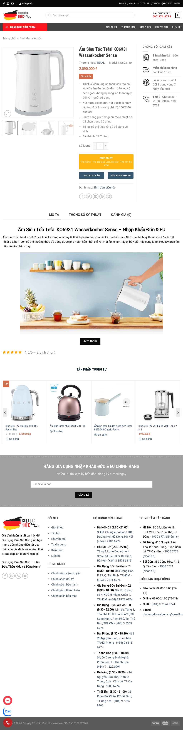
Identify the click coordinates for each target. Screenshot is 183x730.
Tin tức (55, 533)
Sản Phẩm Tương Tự (91, 369)
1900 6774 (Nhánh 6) (165, 536)
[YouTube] (12, 3)
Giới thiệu (57, 527)
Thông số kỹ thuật (85, 215)
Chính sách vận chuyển (66, 573)
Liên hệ (55, 555)
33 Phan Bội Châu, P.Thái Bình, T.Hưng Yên (114, 696)
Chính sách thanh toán (65, 590)
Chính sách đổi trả (62, 579)
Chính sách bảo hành (64, 584)
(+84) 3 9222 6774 (171, 3)
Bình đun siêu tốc (31, 38)
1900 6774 (113, 686)
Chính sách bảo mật (64, 595)
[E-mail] (8, 3)
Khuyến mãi (58, 538)
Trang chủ (9, 38)
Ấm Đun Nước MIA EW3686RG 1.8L (68, 426)
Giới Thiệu (111, 27)
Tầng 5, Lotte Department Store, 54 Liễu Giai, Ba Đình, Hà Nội (114, 556)
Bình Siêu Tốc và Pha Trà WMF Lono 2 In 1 (158, 427)
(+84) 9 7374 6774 (108, 580)
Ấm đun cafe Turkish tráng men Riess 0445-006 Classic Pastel (113, 427)
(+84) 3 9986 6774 (108, 541)
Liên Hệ (176, 27)
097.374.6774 (162, 16)
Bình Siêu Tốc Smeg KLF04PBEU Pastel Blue (22, 427)
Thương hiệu (128, 27)
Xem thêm (90, 341)
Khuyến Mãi (161, 27)
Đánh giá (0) (121, 215)
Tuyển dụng (58, 544)
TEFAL (101, 62)
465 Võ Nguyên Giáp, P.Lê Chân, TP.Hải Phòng (115, 638)
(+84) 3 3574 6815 (119, 560)
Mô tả (54, 215)
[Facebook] (4, 3)
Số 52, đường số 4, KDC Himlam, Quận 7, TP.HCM (114, 595)
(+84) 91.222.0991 (108, 666)
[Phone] (7, 723)
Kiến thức (145, 27)
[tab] (54, 214)
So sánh (86, 76)
